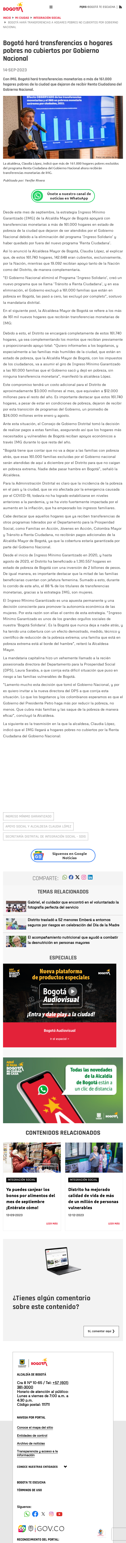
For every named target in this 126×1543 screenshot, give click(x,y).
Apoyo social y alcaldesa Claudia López (38, 826)
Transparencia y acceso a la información (37, 1453)
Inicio (7, 18)
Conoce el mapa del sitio (35, 1427)
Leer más (52, 1223)
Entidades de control (32, 1435)
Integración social (47, 18)
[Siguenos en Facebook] (27, 1514)
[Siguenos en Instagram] (51, 1514)
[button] (65, 878)
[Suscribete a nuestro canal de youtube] (59, 1514)
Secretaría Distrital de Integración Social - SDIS (45, 836)
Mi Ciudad (22, 18)
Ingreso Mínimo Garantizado (28, 816)
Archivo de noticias (31, 1443)
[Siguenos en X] (43, 1514)
